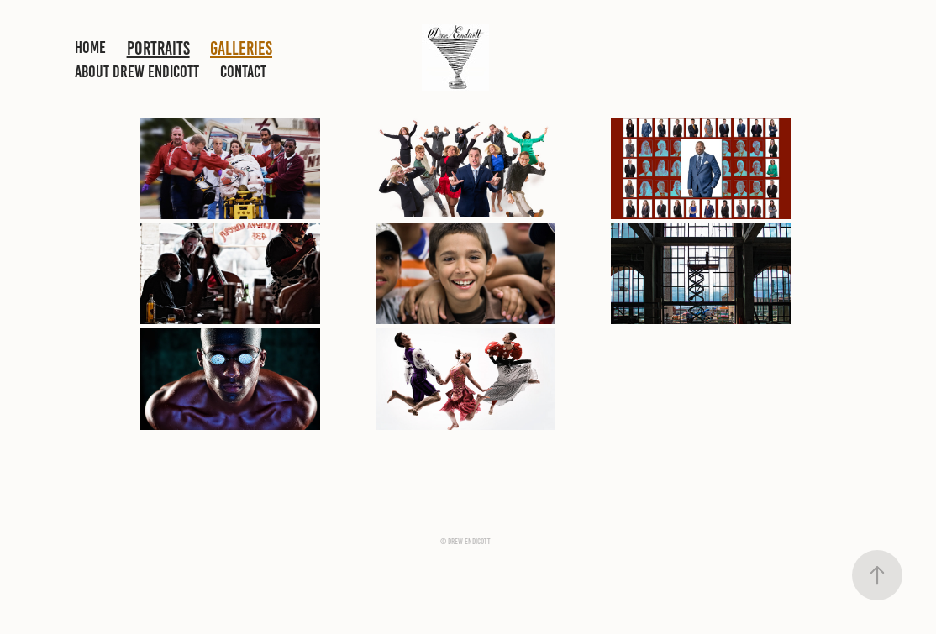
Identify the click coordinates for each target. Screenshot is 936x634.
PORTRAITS (158, 48)
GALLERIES (241, 48)
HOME (90, 47)
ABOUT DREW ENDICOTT (137, 71)
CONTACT (243, 71)
